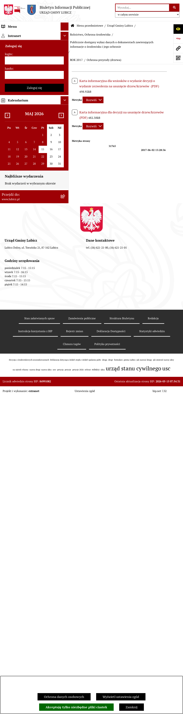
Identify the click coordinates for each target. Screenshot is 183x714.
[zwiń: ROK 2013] (65, 363)
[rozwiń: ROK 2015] (65, 343)
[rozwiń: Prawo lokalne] (65, 86)
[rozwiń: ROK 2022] (65, 245)
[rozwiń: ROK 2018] (65, 286)
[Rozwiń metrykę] (93, 100)
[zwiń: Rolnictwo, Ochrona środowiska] (65, 148)
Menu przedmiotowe (90, 26)
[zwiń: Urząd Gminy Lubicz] (65, 96)
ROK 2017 (76, 60)
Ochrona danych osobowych (64, 697)
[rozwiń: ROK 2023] (65, 234)
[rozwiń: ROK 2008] (65, 436)
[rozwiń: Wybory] (65, 76)
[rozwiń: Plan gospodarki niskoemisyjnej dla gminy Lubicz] (65, 482)
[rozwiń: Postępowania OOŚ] (65, 472)
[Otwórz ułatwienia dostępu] (178, 29)
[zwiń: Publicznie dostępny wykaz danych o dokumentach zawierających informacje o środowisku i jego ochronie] (65, 178)
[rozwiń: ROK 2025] (65, 214)
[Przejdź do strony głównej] (47, 10)
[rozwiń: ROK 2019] (65, 276)
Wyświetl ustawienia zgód (121, 697)
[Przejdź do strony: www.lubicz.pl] (178, 48)
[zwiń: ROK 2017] (65, 296)
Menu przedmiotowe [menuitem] (16, 35)
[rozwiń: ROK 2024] (65, 224)
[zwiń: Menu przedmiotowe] (65, 34)
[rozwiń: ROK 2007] (65, 446)
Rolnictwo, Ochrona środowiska (90, 34)
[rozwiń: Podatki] (65, 538)
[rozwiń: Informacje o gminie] (65, 45)
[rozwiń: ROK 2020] (65, 265)
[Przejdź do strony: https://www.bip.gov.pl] (178, 38)
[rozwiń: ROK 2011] (65, 405)
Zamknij (131, 707)
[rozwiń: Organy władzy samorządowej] (65, 55)
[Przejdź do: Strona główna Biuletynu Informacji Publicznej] (73, 26)
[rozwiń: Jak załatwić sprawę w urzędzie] (65, 635)
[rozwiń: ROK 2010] (65, 415)
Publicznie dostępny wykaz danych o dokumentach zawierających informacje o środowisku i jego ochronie (111, 44)
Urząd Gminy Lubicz (120, 26)
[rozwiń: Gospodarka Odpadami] (65, 127)
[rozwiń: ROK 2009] (65, 426)
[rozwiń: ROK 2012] (65, 395)
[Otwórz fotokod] (178, 58)
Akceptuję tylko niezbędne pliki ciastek (76, 707)
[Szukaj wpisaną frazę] (174, 8)
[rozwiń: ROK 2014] (65, 353)
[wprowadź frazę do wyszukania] (142, 8)
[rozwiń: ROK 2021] (65, 255)
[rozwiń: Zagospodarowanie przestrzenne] (65, 138)
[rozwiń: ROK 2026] (65, 203)
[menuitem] (34, 45)
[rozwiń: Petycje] (65, 625)
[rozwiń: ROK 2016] (65, 332)
